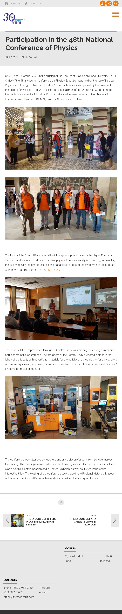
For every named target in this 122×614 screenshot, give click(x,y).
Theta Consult (30, 57)
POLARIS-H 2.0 (49, 270)
